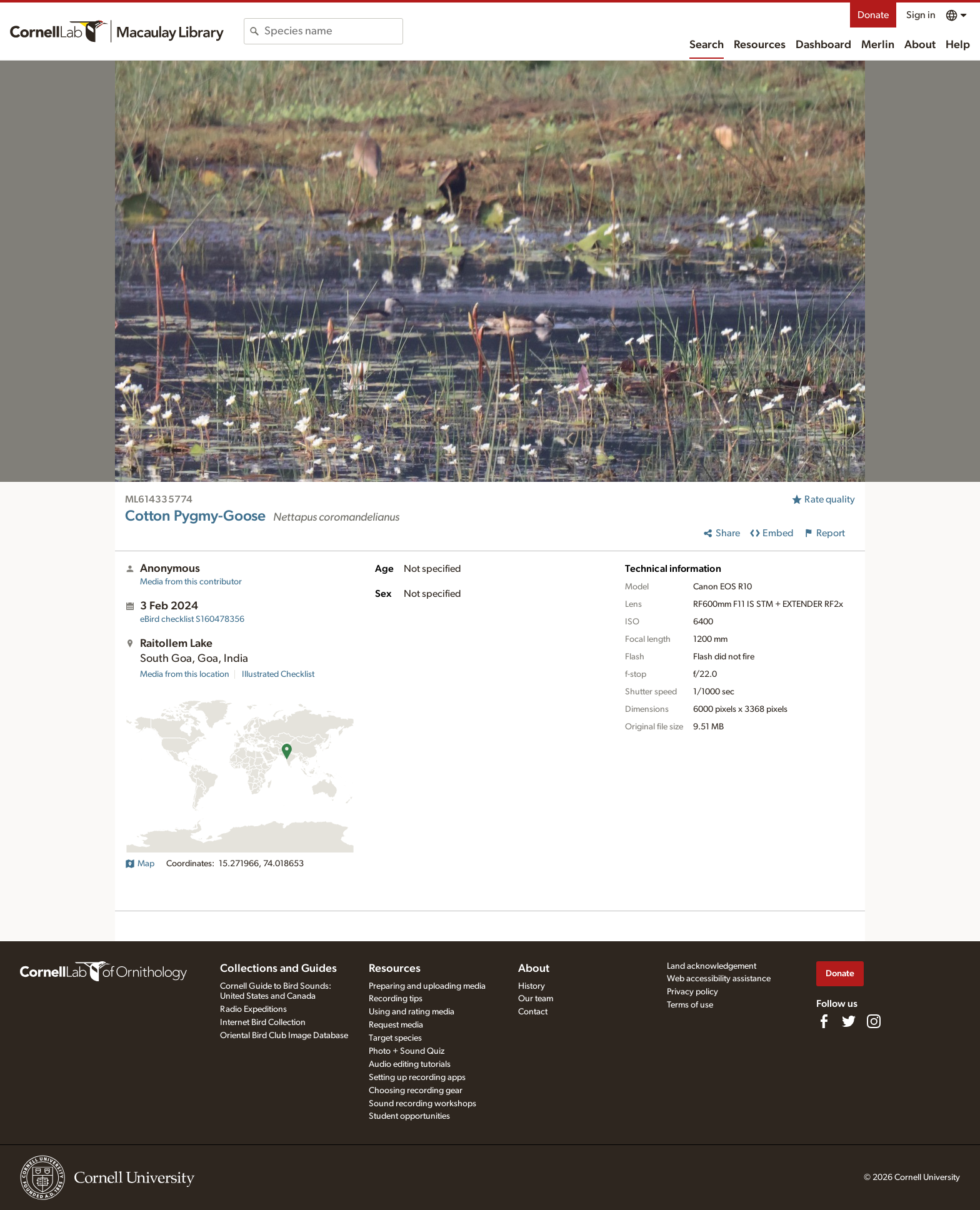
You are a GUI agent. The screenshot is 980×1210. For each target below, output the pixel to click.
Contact (533, 1012)
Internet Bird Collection (263, 1022)
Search (706, 45)
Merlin (877, 45)
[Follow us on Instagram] (873, 1021)
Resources (760, 45)
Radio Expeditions (253, 1009)
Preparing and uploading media (427, 986)
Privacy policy (692, 992)
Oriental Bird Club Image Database (284, 1035)
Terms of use (690, 1005)
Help (958, 45)
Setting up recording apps (417, 1077)
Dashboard (823, 45)
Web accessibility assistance (719, 978)
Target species (395, 1038)
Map (139, 863)
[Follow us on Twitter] (848, 1021)
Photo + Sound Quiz (406, 1051)
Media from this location (184, 674)
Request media (396, 1025)
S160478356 (192, 619)
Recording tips (395, 998)
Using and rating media (411, 1012)
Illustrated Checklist (278, 674)
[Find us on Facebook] (823, 1021)
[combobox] (333, 31)
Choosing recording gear (415, 1090)
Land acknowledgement (711, 966)
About (920, 45)
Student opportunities (409, 1116)
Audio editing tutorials (410, 1064)
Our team (535, 998)
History (531, 986)
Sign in (921, 15)
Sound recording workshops (422, 1103)
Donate (873, 15)
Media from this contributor (191, 582)
